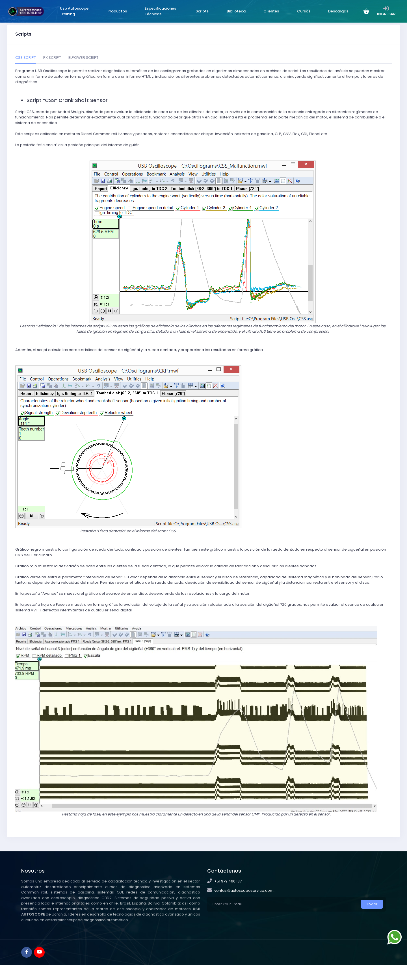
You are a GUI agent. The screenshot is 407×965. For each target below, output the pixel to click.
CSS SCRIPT (25, 57)
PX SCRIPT (52, 57)
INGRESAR (384, 11)
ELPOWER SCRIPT (83, 57)
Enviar (372, 904)
